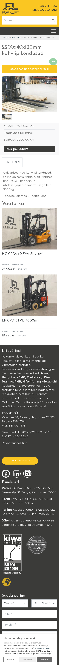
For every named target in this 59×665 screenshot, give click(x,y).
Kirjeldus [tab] (12, 162)
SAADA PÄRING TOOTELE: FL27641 (29, 69)
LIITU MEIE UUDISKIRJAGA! (20, 460)
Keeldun (10, 660)
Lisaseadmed (16, 37)
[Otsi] (53, 20)
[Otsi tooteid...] (25, 20)
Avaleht (6, 37)
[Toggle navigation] (54, 31)
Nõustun (44, 660)
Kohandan (27, 660)
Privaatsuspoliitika (14, 443)
